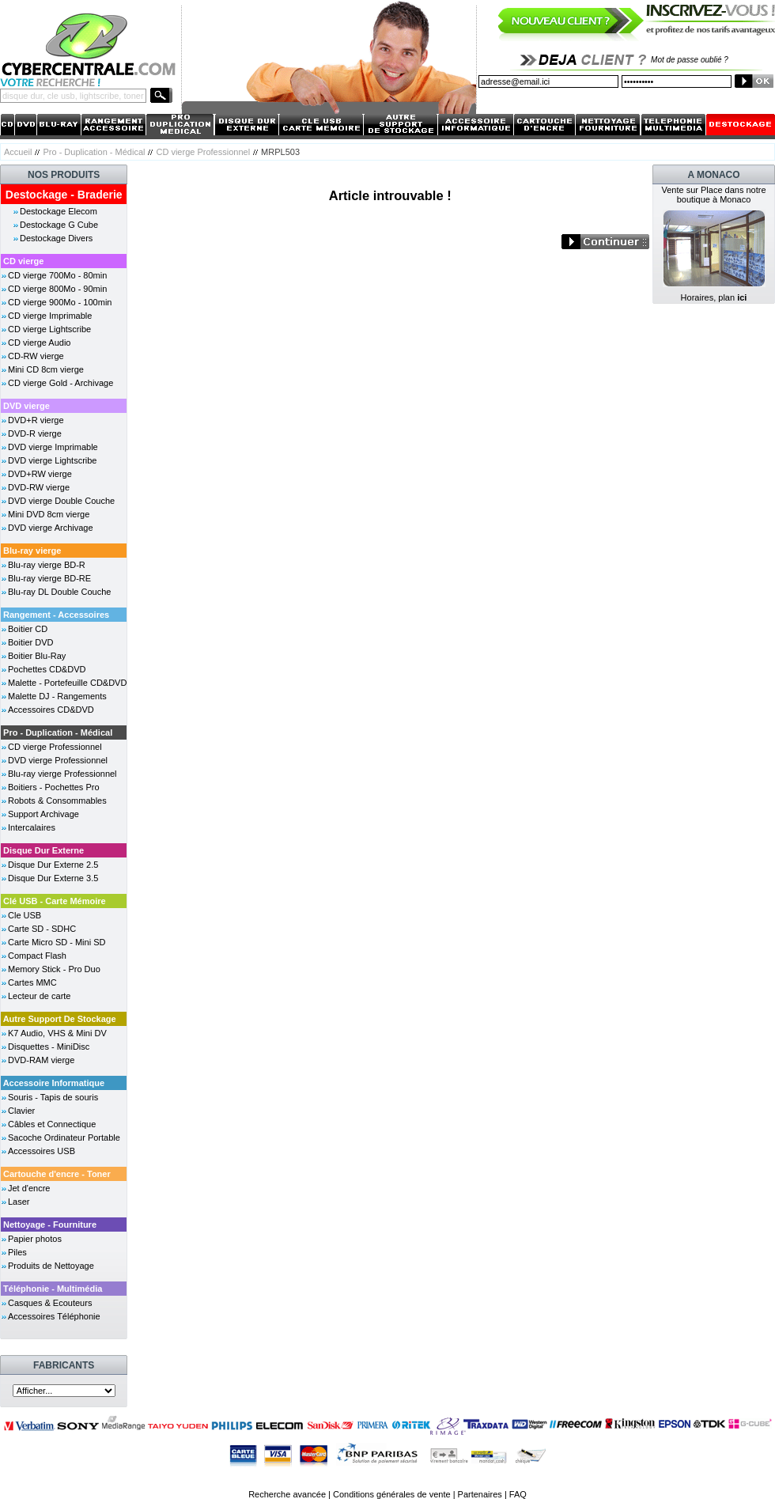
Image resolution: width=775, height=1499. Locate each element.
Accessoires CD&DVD (51, 709)
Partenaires (480, 1494)
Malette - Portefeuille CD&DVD (67, 682)
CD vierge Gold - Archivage (60, 383)
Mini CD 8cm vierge (46, 369)
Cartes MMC (32, 982)
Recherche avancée (287, 1494)
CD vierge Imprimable (50, 315)
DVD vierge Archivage (50, 527)
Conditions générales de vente (392, 1494)
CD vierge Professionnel (203, 152)
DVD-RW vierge (39, 487)
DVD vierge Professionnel (58, 760)
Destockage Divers (56, 238)
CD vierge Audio (39, 342)
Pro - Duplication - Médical (94, 152)
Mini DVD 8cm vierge (48, 514)
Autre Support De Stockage (59, 1019)
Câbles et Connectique (52, 1124)
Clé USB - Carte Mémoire (54, 901)
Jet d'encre (29, 1188)
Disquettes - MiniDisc (48, 1046)
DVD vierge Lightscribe (52, 460)
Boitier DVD (30, 642)
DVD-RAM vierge (41, 1060)
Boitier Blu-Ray (37, 656)
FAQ (518, 1494)
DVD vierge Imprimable (53, 447)
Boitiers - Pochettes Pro (54, 787)
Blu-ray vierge (32, 550)
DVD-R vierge (35, 433)
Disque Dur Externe (43, 850)
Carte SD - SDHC (42, 928)
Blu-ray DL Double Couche (59, 591)
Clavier (21, 1110)
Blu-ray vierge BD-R (46, 565)
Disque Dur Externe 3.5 (53, 878)
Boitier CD (27, 629)
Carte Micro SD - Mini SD (56, 942)
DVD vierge (26, 406)
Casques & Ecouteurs (50, 1303)
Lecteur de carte (39, 996)
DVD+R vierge (36, 420)
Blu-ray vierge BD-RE (49, 578)
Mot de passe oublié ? (689, 59)
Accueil (18, 152)
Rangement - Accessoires (56, 614)
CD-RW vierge (36, 356)
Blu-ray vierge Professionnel (62, 773)
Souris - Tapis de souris (53, 1097)
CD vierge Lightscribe (49, 329)
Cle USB (24, 915)
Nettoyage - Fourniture (49, 1224)
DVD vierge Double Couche (61, 500)
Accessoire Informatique (53, 1083)
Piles (17, 1252)
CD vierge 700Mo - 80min (57, 275)
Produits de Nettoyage (51, 1265)
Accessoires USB (41, 1151)
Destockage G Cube (59, 224)
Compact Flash (37, 955)
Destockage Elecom (58, 211)
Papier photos (35, 1238)
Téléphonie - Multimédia (52, 1288)
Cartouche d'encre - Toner (57, 1174)
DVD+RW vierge (40, 474)
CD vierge (23, 261)
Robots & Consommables (57, 800)
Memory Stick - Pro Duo (54, 969)
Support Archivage (43, 814)
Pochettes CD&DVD (46, 669)
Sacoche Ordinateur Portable (64, 1137)
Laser (19, 1201)
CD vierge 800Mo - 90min (57, 288)
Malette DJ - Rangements (57, 696)
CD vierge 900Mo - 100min (60, 302)
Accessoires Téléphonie (54, 1316)
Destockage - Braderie (64, 194)
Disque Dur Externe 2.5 (53, 864)
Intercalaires (31, 827)
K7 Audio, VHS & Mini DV (57, 1033)
